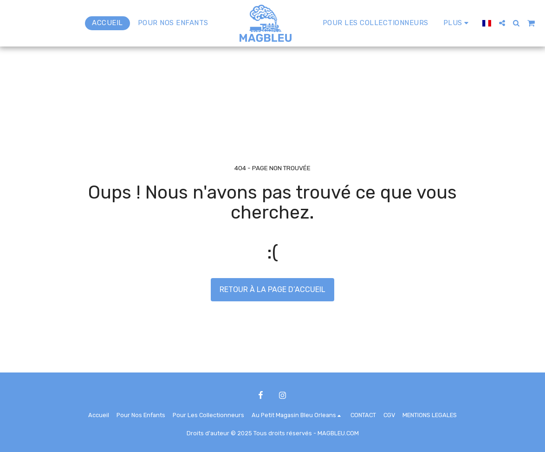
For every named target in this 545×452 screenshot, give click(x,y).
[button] (502, 23)
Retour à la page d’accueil (272, 289)
